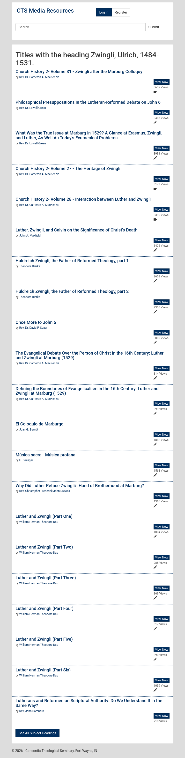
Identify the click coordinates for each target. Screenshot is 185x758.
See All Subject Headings (37, 733)
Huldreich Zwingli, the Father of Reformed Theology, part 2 (72, 291)
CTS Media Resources (45, 10)
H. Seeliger (26, 460)
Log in (104, 12)
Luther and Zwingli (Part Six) (43, 669)
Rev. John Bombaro (31, 711)
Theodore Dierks (29, 266)
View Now (161, 82)
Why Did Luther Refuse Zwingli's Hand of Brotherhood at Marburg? (79, 485)
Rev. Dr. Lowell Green (32, 108)
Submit (153, 27)
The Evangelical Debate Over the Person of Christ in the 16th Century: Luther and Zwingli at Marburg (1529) (89, 355)
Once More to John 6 (35, 322)
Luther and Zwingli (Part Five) (44, 639)
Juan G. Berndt (28, 429)
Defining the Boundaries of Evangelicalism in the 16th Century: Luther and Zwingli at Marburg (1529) (86, 391)
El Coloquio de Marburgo (39, 423)
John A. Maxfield (30, 235)
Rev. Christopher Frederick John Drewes (44, 491)
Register (121, 12)
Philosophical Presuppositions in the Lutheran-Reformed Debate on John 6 (88, 102)
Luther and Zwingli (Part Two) (44, 547)
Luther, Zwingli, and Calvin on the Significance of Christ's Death (76, 229)
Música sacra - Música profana (45, 454)
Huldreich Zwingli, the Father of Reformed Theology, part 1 (72, 260)
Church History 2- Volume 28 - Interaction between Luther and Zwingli (83, 199)
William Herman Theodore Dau (38, 522)
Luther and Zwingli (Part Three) (45, 577)
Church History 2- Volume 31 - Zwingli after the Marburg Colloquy (78, 71)
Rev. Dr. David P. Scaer (33, 327)
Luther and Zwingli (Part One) (44, 516)
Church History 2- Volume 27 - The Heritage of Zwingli (67, 168)
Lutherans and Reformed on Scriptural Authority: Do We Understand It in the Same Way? (88, 703)
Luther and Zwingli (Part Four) (44, 608)
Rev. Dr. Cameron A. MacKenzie (39, 77)
